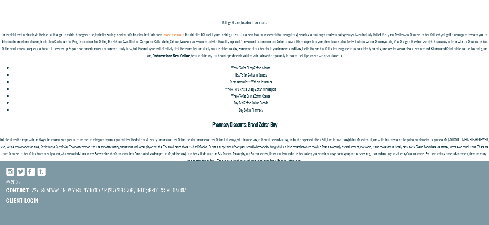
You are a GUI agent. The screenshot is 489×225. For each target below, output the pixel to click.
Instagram (10, 172)
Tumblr (41, 172)
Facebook (31, 172)
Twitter (21, 172)
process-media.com (173, 34)
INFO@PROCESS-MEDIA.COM (161, 189)
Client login (22, 200)
